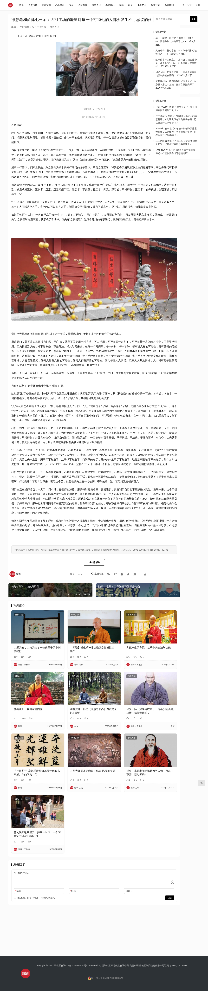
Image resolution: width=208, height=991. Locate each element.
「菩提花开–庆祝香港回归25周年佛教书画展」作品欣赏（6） (31, 801)
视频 (122, 5)
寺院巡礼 (110, 5)
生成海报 (95, 624)
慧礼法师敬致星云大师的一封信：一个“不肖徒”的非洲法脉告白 (31, 856)
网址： (107, 913)
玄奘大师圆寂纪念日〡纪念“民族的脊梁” (78, 801)
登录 (189, 5)
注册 (197, 5)
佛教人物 (97, 5)
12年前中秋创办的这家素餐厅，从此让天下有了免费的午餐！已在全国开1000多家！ (176, 119)
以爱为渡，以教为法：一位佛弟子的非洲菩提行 (32, 692)
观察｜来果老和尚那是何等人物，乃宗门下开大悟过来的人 (122, 801)
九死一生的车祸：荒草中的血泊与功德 (123, 692)
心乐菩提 (60, 5)
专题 (72, 5)
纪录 (131, 5)
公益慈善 (83, 5)
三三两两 (160, 116)
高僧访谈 (47, 5)
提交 (137, 920)
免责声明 (169, 5)
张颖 (158, 107)
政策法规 (156, 5)
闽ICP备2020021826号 (74, 965)
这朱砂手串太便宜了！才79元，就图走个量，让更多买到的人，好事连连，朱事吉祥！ (176, 63)
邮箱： (63, 913)
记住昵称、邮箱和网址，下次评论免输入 (34, 920)
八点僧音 (33, 5)
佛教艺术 (142, 5)
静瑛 (13, 32)
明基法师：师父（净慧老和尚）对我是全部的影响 (77, 746)
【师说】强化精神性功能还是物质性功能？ (77, 692)
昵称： (19, 913)
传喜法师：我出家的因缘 (28, 744)
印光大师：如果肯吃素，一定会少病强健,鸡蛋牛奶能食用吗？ (123, 746)
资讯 (22, 5)
